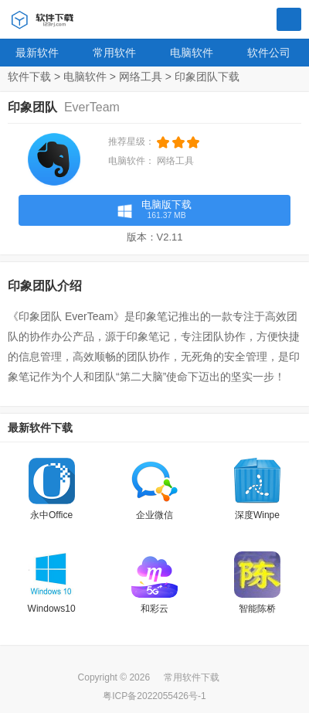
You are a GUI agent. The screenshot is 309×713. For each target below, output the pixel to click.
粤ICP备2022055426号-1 (154, 696)
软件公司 (268, 52)
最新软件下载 (40, 427)
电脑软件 (191, 52)
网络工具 (140, 76)
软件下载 (29, 76)
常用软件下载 (191, 677)
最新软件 (37, 52)
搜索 (289, 20)
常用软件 (114, 52)
